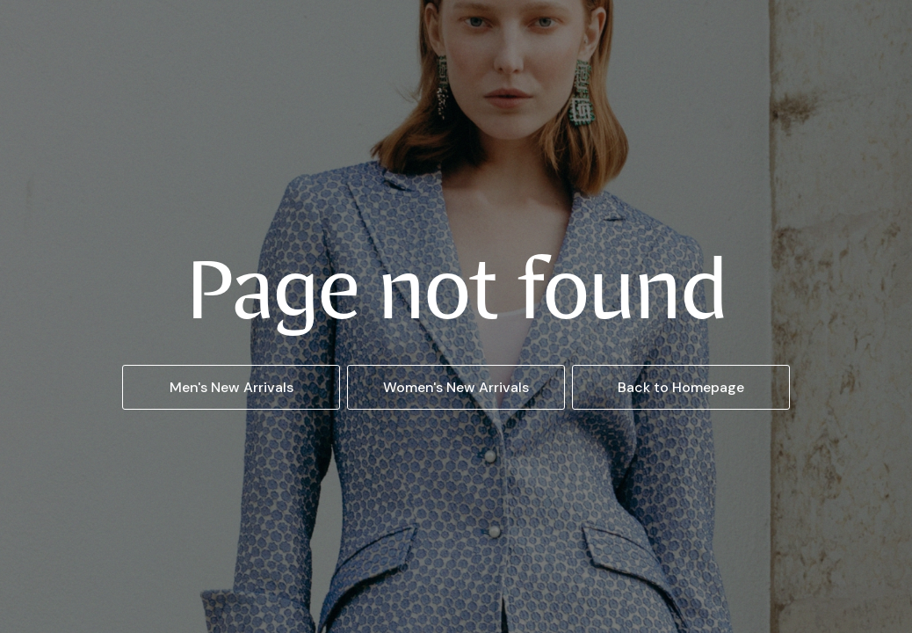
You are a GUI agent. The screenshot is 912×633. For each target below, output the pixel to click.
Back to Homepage (681, 387)
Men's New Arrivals (231, 387)
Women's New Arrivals (456, 387)
